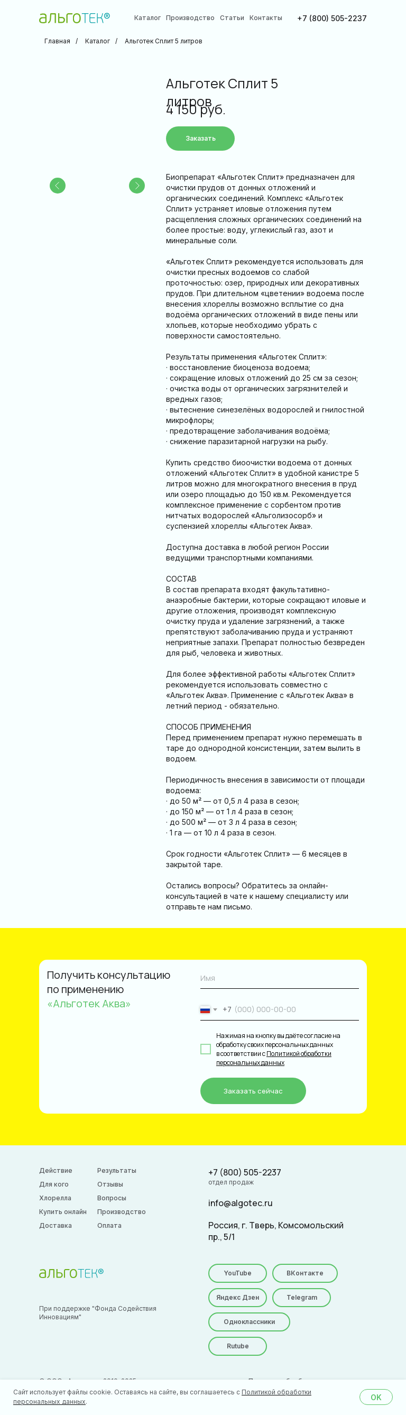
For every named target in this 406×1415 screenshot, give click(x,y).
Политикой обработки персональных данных (273, 1058)
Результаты (116, 1170)
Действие (55, 1170)
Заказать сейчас (253, 1091)
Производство (190, 18)
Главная (57, 41)
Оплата (109, 1225)
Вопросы (111, 1198)
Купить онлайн (63, 1212)
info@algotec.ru (240, 1203)
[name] (279, 978)
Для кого (54, 1184)
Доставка (55, 1225)
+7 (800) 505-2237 (332, 18)
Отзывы (110, 1184)
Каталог (147, 18)
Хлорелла (55, 1198)
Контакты (266, 18)
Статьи (232, 18)
